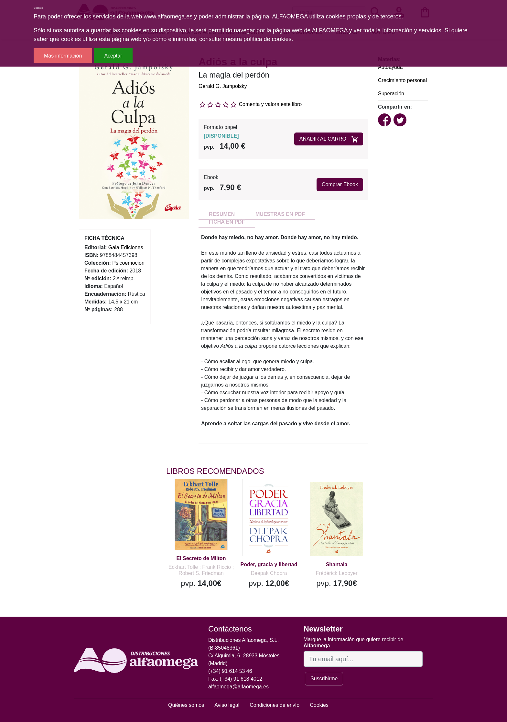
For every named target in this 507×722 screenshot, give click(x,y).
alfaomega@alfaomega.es (238, 686)
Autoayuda (390, 67)
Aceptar (113, 55)
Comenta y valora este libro (270, 104)
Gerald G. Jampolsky (223, 86)
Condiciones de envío (274, 705)
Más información (63, 55)
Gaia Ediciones (125, 247)
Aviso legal (226, 705)
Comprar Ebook (340, 184)
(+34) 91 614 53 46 (230, 671)
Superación (391, 93)
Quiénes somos (186, 705)
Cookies (319, 705)
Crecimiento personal (402, 80)
